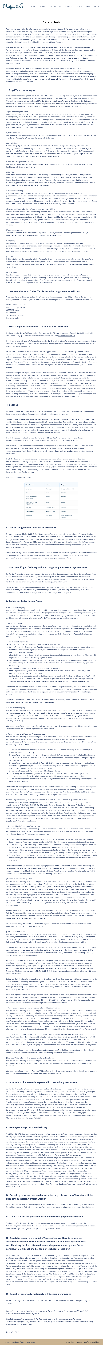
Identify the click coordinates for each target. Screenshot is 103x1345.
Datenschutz (70, 1342)
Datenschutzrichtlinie (66, 336)
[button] (33, 6)
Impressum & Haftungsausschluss (87, 1342)
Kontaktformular (12, 318)
